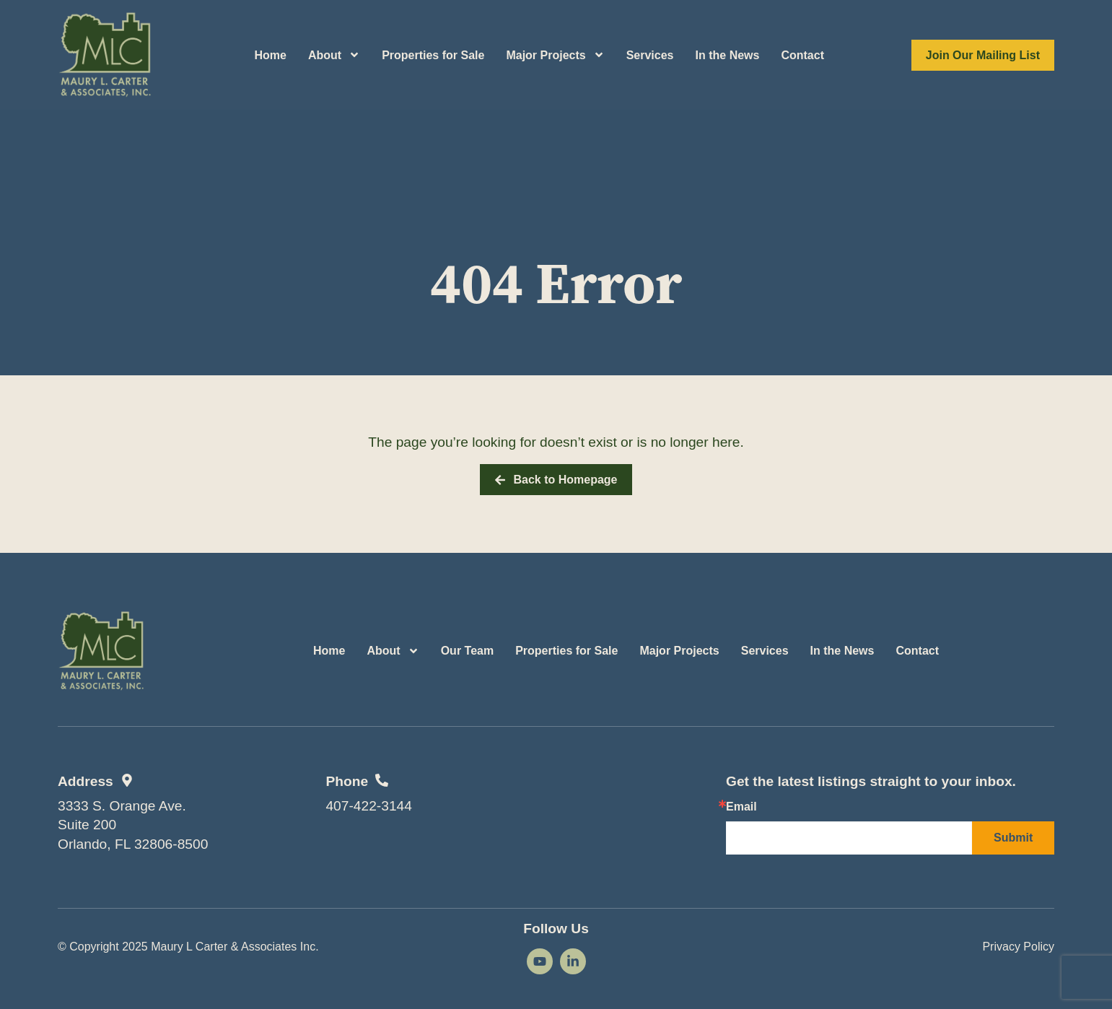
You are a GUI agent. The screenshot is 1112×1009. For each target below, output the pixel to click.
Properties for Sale (433, 55)
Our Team (467, 651)
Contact (802, 55)
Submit (1013, 837)
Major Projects (555, 55)
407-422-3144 (368, 805)
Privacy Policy (1018, 946)
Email (741, 807)
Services (650, 55)
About (334, 55)
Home (270, 55)
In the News (728, 55)
